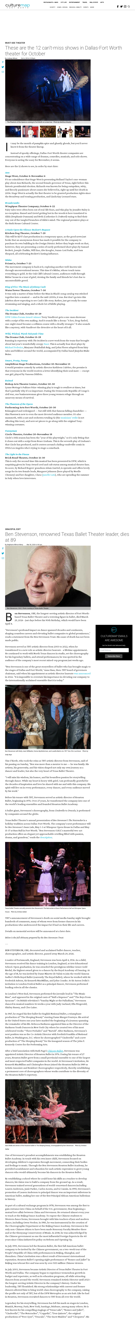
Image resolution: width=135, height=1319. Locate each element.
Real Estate (94, 2)
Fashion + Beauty (75, 7)
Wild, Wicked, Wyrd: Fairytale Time (24, 333)
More (92, 7)
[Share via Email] (2, 72)
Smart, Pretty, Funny (16, 360)
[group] (13, 132)
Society (52, 7)
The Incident (11, 310)
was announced (82, 673)
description (46, 837)
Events (85, 7)
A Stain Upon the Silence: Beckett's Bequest (27, 229)
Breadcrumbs (12, 202)
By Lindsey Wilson (11, 58)
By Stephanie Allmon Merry (14, 545)
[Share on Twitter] (2, 67)
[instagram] (125, 6)
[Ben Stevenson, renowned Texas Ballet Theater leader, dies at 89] (48, 578)
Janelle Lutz (49, 474)
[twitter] (121, 6)
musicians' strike (69, 417)
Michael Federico (14, 347)
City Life (64, 2)
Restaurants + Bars (51, 2)
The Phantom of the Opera (19, 403)
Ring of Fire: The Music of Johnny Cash (25, 286)
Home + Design (62, 7)
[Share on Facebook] (2, 62)
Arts (102, 2)
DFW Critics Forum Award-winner (23, 317)
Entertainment (74, 2)
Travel (84, 2)
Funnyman (11, 430)
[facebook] (118, 6)
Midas (8, 259)
